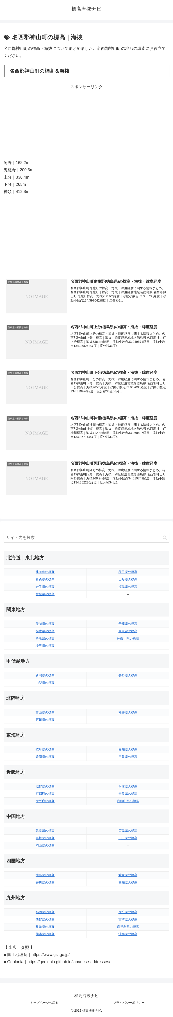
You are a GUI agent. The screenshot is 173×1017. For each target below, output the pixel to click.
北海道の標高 (45, 572)
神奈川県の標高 (128, 638)
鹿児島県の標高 (128, 927)
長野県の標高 (127, 675)
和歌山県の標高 (128, 801)
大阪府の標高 (45, 801)
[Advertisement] (86, 122)
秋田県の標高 (127, 572)
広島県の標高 (127, 830)
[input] (86, 538)
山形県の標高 (127, 579)
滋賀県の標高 (45, 786)
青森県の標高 (45, 579)
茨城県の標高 (45, 624)
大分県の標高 (127, 912)
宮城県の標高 (45, 594)
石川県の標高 (45, 720)
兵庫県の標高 (127, 786)
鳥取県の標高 (45, 830)
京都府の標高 (45, 793)
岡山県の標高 (45, 845)
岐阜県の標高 (45, 749)
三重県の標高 (127, 757)
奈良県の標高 (127, 793)
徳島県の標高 (45, 875)
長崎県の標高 (45, 927)
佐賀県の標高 (45, 919)
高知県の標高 (127, 882)
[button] (165, 537)
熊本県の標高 (45, 934)
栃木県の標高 (45, 631)
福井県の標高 (127, 712)
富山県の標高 (45, 712)
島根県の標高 (45, 838)
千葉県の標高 (127, 624)
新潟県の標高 (45, 675)
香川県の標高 (45, 882)
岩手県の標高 (45, 586)
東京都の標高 (127, 631)
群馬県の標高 (45, 638)
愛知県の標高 (127, 749)
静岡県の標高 (45, 757)
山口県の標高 (127, 838)
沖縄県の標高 (127, 934)
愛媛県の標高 (127, 875)
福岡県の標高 (45, 912)
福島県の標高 (127, 586)
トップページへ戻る (44, 1002)
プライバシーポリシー (129, 1002)
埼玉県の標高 (45, 645)
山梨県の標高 (45, 683)
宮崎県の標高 (127, 919)
